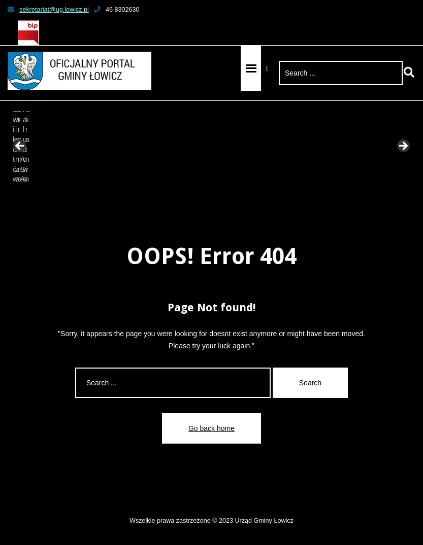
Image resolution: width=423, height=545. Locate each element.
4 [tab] (194, 197)
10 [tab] (264, 197)
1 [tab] (159, 197)
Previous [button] (20, 146)
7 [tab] (229, 197)
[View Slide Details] (46, 149)
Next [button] (402, 146)
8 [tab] (241, 197)
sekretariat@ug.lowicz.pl (48, 9)
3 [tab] (182, 197)
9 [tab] (252, 197)
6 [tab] (217, 197)
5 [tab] (206, 197)
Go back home (211, 428)
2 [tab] (171, 197)
